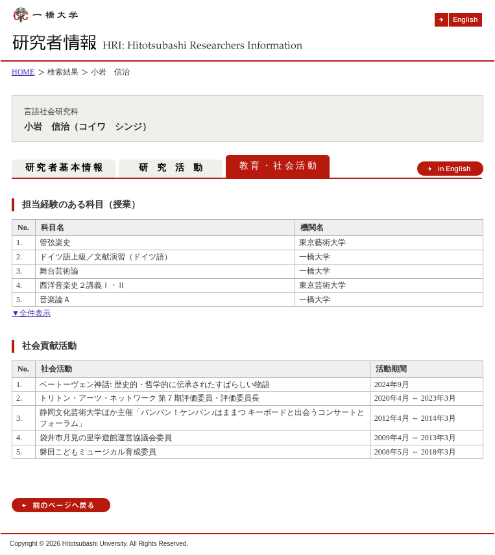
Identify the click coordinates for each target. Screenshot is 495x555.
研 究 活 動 (170, 167)
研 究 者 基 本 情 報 (64, 167)
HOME (23, 72)
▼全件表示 (31, 313)
